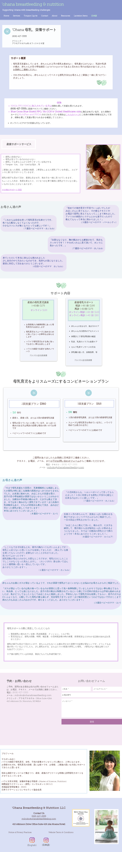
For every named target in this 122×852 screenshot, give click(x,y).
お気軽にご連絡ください (24, 70)
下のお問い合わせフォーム (66, 461)
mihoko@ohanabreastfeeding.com (33, 695)
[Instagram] (32, 840)
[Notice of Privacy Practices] (20, 832)
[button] (61, 832)
